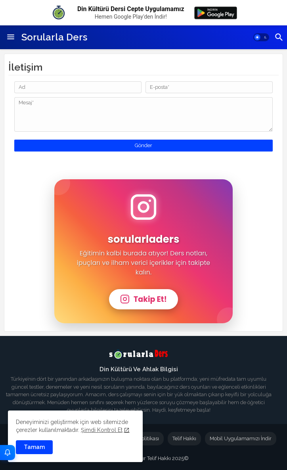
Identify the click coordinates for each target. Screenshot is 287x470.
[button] (261, 37)
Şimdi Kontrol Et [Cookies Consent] (101, 430)
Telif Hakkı (184, 438)
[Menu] (10, 37)
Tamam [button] (34, 447)
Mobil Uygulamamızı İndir (241, 438)
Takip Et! (143, 299)
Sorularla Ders (54, 37)
